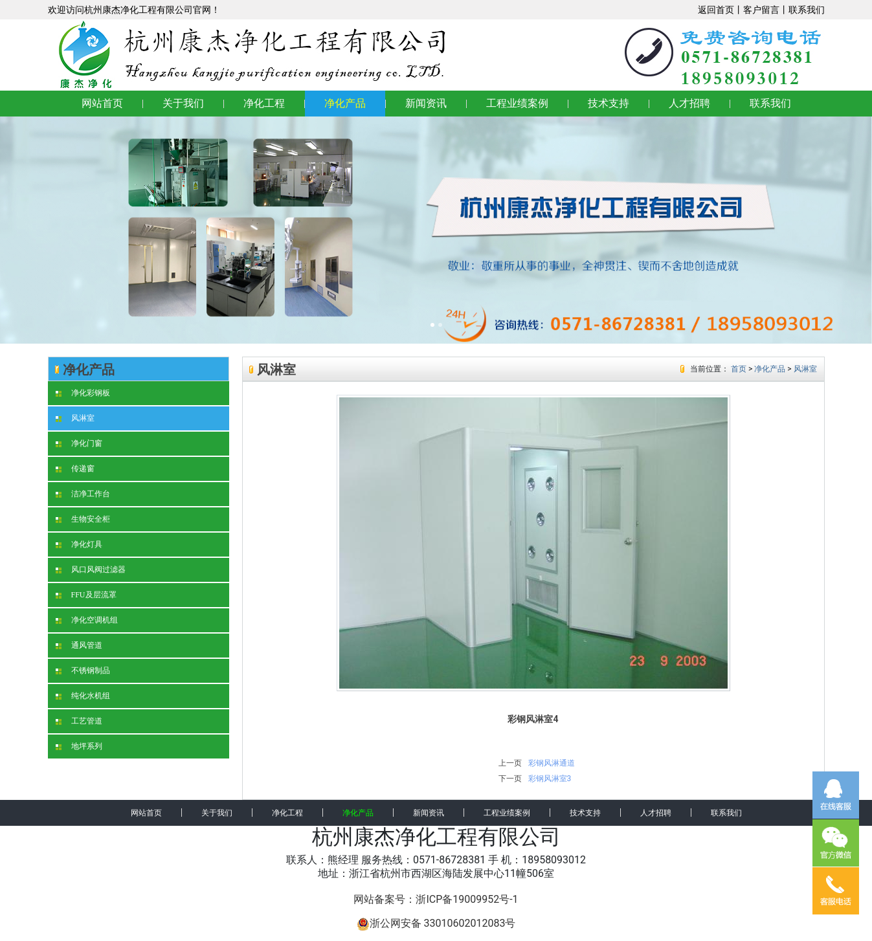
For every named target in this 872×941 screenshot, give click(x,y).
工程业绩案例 (517, 103)
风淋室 (75, 418)
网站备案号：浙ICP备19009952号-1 (435, 899)
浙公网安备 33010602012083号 (436, 923)
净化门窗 (79, 443)
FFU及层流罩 (86, 594)
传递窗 (75, 468)
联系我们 (806, 10)
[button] (65, 230)
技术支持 (608, 103)
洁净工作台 (83, 493)
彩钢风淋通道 (551, 763)
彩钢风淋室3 (550, 778)
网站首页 (102, 103)
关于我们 (183, 103)
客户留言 (761, 10)
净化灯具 (79, 544)
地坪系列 (79, 746)
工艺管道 (79, 720)
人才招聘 (689, 103)
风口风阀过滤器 (91, 569)
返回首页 (716, 10)
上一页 (510, 763)
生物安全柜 (83, 519)
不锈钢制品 (83, 670)
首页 (738, 368)
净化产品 (345, 103)
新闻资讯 (426, 103)
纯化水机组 (83, 695)
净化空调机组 (87, 620)
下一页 (510, 778)
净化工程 (264, 103)
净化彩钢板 (83, 392)
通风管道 (79, 645)
